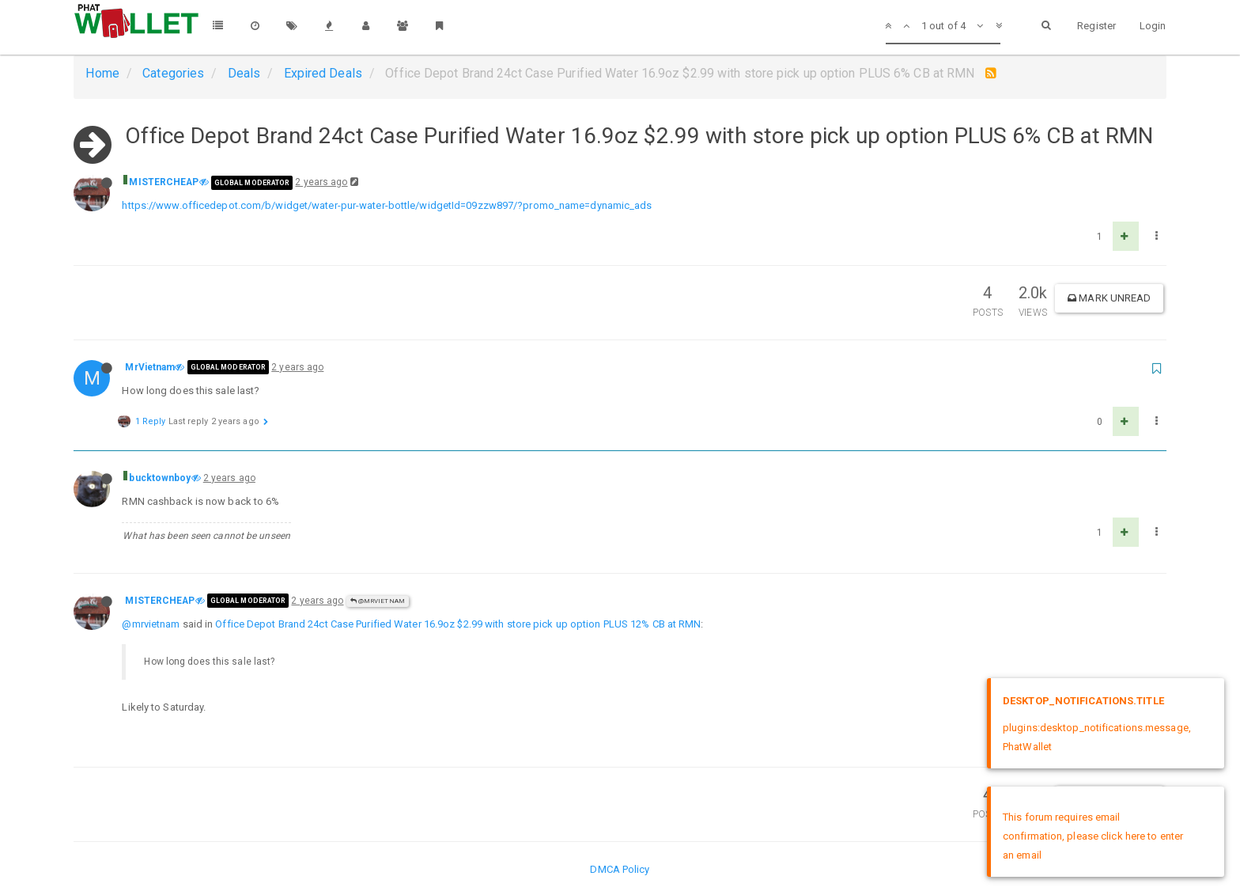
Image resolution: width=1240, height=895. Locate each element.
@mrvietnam (151, 624)
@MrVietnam (377, 601)
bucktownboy (160, 478)
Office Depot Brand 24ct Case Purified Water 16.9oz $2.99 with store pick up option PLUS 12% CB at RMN (458, 624)
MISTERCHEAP (163, 182)
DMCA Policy (619, 869)
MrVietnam (150, 367)
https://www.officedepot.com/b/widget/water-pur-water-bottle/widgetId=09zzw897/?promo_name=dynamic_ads (387, 205)
